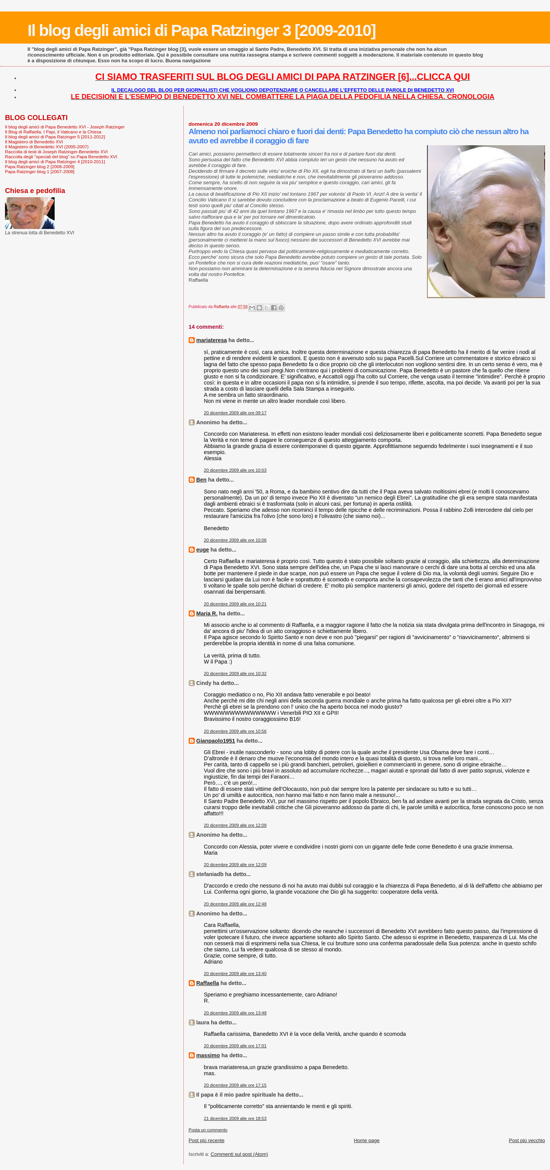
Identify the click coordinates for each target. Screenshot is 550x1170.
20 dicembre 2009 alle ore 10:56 (235, 731)
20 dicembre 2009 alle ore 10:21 (235, 604)
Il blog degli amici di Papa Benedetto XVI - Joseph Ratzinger (65, 126)
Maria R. (207, 613)
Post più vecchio (527, 1140)
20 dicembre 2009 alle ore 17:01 (235, 1045)
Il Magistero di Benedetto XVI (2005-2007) (47, 146)
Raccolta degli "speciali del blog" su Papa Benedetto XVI (61, 156)
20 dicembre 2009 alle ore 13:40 (235, 973)
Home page (366, 1140)
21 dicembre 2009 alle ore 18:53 (235, 1118)
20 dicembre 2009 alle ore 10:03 (235, 470)
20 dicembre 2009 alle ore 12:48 (235, 904)
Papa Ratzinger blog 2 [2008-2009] (39, 166)
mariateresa (211, 340)
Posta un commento (208, 1130)
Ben (201, 480)
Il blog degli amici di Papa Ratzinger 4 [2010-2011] (55, 161)
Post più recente (207, 1140)
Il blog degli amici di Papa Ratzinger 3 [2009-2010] (201, 30)
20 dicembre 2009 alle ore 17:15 (235, 1085)
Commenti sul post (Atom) (239, 1154)
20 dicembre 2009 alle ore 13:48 (235, 1013)
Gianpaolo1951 (215, 741)
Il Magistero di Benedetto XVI (34, 141)
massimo (208, 1055)
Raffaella (207, 983)
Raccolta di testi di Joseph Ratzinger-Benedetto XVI (56, 151)
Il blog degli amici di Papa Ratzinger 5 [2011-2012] (55, 136)
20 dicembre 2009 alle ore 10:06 (235, 540)
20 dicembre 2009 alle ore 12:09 (235, 825)
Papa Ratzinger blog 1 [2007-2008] (39, 171)
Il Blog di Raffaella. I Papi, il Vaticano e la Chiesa (53, 131)
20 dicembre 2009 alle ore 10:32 (235, 673)
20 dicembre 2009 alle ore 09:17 (235, 413)
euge (202, 550)
